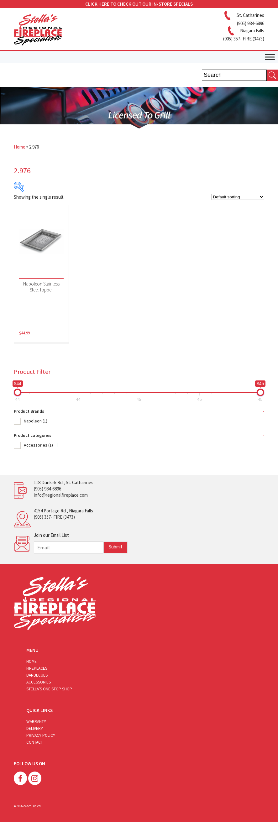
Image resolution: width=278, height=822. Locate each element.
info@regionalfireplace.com (61, 495)
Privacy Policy (40, 735)
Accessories (38, 445)
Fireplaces (36, 668)
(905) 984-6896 (47, 489)
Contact (34, 742)
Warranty (36, 721)
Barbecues (37, 675)
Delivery (34, 728)
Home (19, 147)
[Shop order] (238, 197)
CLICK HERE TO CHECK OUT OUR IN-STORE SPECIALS (139, 4)
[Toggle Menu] (270, 57)
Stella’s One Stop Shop (49, 689)
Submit (116, 547)
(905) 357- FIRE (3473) (54, 517)
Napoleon (35, 421)
